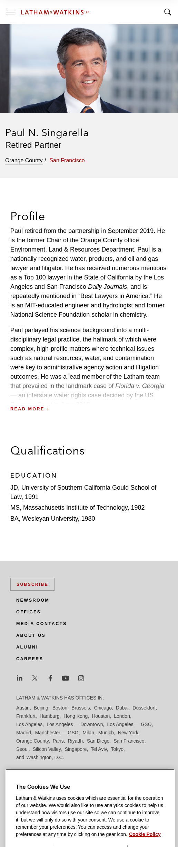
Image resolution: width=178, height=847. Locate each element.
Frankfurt (26, 716)
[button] (89, 393)
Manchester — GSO (57, 732)
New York (128, 732)
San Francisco (128, 741)
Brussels (80, 708)
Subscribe (32, 584)
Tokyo (117, 749)
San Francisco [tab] (67, 160)
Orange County (32, 741)
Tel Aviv (99, 749)
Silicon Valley (47, 749)
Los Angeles (29, 724)
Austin (23, 708)
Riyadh (75, 741)
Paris (58, 741)
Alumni (27, 647)
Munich (106, 732)
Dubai (122, 708)
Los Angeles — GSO (129, 724)
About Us (31, 635)
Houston (101, 716)
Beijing (41, 708)
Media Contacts (41, 623)
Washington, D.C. (45, 757)
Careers (29, 658)
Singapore (76, 749)
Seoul (22, 749)
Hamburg (50, 716)
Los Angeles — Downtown (75, 724)
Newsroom (32, 600)
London (122, 716)
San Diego (98, 741)
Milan (88, 732)
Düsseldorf (144, 708)
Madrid (23, 732)
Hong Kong (75, 716)
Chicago (103, 708)
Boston (60, 708)
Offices (28, 612)
